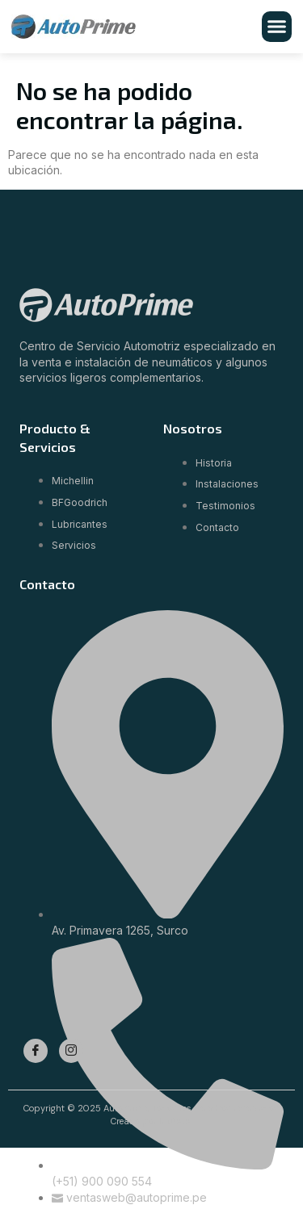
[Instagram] (71, 1051)
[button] (277, 26)
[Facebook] (35, 1051)
